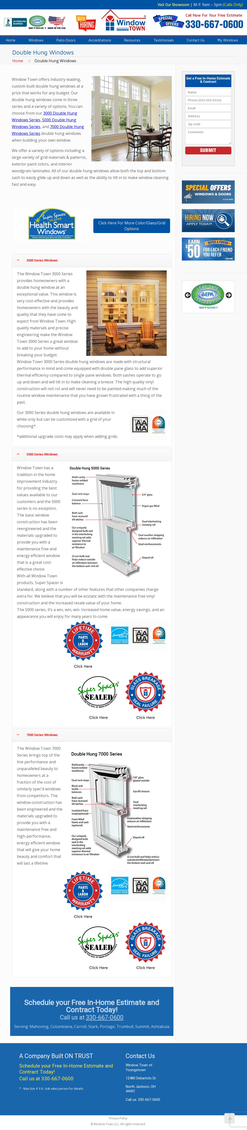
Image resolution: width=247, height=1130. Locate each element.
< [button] (188, 295)
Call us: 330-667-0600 (143, 1099)
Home (17, 60)
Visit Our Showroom (173, 5)
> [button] (228, 295)
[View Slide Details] (208, 297)
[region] (208, 297)
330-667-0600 (105, 1017)
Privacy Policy (118, 1118)
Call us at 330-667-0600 (46, 1079)
